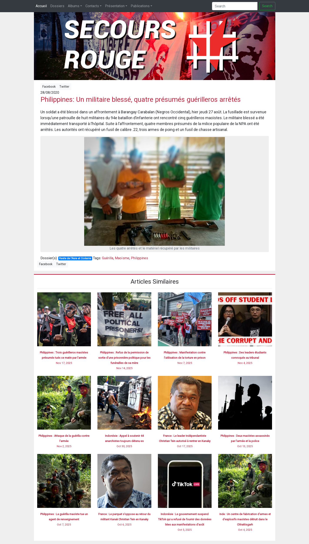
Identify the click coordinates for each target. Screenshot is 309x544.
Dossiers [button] (57, 6)
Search (267, 6)
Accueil (41, 6)
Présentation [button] (115, 6)
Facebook (49, 86)
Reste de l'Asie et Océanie (75, 258)
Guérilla (107, 258)
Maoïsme (122, 258)
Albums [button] (73, 6)
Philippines (139, 258)
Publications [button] (140, 6)
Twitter (64, 86)
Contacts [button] (92, 6)
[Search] (234, 6)
